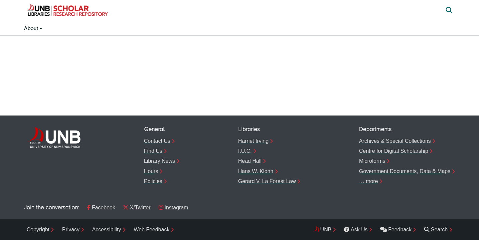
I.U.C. (245, 151)
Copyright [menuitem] (38, 229)
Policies (153, 181)
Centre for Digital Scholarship (393, 151)
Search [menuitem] (436, 229)
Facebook (101, 207)
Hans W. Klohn (255, 171)
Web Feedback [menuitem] (151, 229)
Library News (159, 161)
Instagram (173, 207)
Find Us (153, 151)
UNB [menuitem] (326, 229)
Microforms (372, 161)
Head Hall (249, 161)
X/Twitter (136, 207)
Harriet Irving (253, 141)
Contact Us (157, 141)
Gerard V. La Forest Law (267, 181)
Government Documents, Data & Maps (404, 171)
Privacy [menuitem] (70, 229)
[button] (67, 11)
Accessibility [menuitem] (106, 229)
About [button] (32, 28)
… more (368, 181)
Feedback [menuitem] (395, 229)
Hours (151, 171)
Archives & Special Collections (395, 141)
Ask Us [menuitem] (356, 229)
